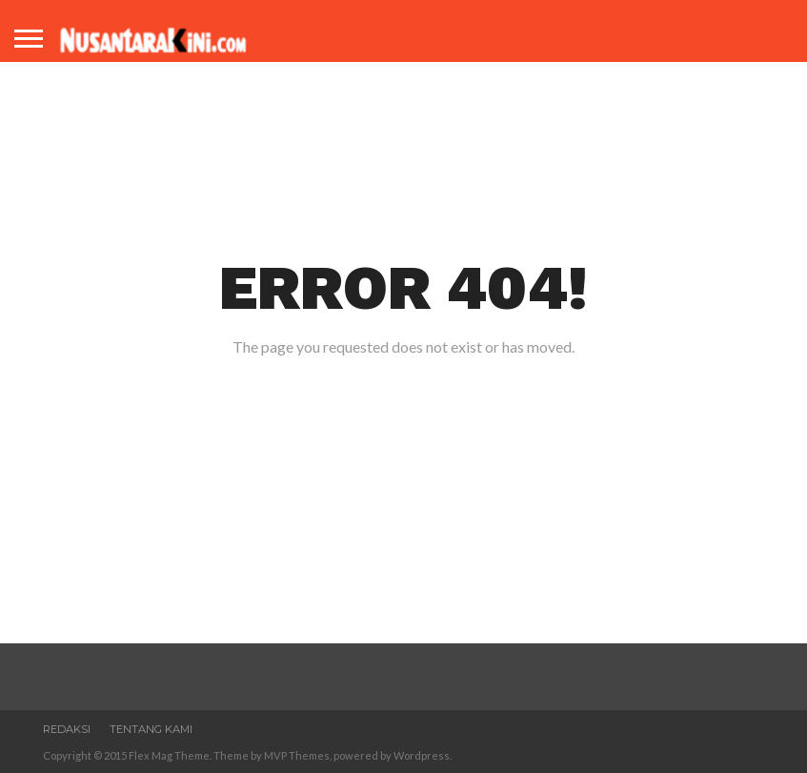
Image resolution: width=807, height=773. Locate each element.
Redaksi (67, 729)
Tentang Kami (151, 729)
